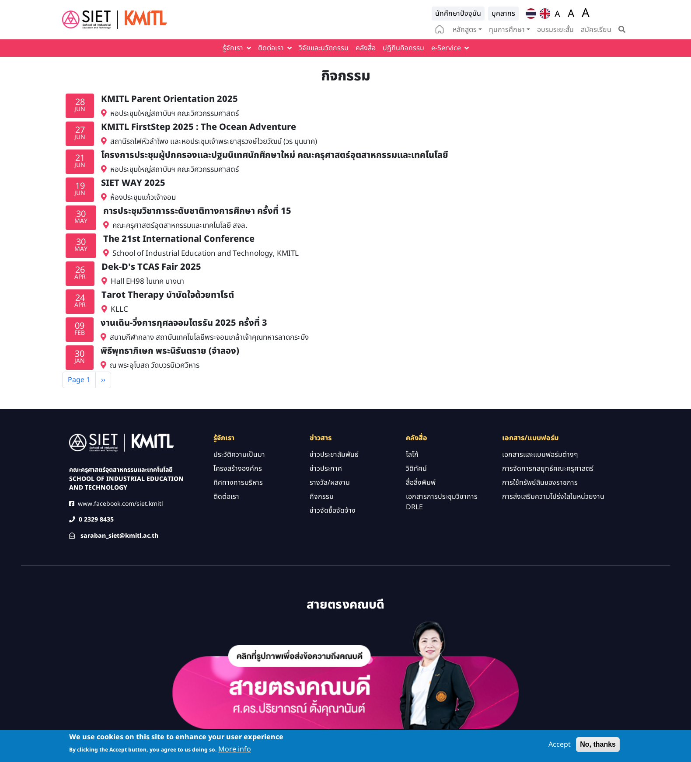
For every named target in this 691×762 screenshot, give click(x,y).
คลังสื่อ (366, 48)
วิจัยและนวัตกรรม (324, 48)
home (439, 30)
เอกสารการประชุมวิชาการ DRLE (442, 501)
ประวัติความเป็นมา (239, 454)
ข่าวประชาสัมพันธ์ (334, 454)
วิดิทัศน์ (416, 468)
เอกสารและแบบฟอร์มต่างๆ (540, 454)
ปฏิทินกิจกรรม (403, 48)
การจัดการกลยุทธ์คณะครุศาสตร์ (547, 468)
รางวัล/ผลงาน (330, 482)
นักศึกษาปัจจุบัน (458, 13)
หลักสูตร (465, 29)
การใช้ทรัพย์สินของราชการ (540, 482)
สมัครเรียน (596, 29)
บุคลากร (503, 13)
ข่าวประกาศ (326, 468)
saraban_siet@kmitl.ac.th (119, 535)
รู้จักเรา (233, 48)
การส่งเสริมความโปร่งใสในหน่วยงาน (553, 496)
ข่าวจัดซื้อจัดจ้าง (333, 510)
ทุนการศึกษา (507, 29)
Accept (559, 747)
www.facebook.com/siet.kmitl (120, 503)
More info (234, 752)
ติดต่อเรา (271, 48)
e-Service (446, 48)
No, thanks (598, 747)
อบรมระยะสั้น (555, 29)
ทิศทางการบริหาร (238, 482)
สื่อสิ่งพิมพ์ (421, 482)
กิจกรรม (322, 496)
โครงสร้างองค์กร (237, 468)
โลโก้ (412, 454)
